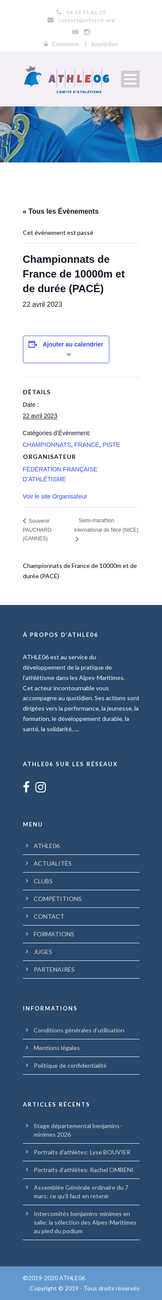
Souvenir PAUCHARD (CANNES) (37, 530)
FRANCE (86, 444)
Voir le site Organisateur (55, 496)
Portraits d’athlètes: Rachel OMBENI (83, 1169)
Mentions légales (57, 1047)
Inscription (104, 44)
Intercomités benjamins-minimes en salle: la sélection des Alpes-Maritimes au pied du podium (85, 1222)
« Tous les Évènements (61, 211)
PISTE (111, 444)
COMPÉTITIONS (58, 898)
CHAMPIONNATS (47, 444)
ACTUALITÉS (53, 863)
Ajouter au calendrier (73, 344)
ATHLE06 (47, 845)
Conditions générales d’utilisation (79, 1030)
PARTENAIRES (54, 969)
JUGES (43, 951)
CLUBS (43, 881)
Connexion (65, 44)
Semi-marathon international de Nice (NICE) (106, 525)
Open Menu (130, 79)
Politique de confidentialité (70, 1065)
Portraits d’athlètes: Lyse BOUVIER (82, 1152)
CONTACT (49, 916)
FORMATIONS (54, 934)
